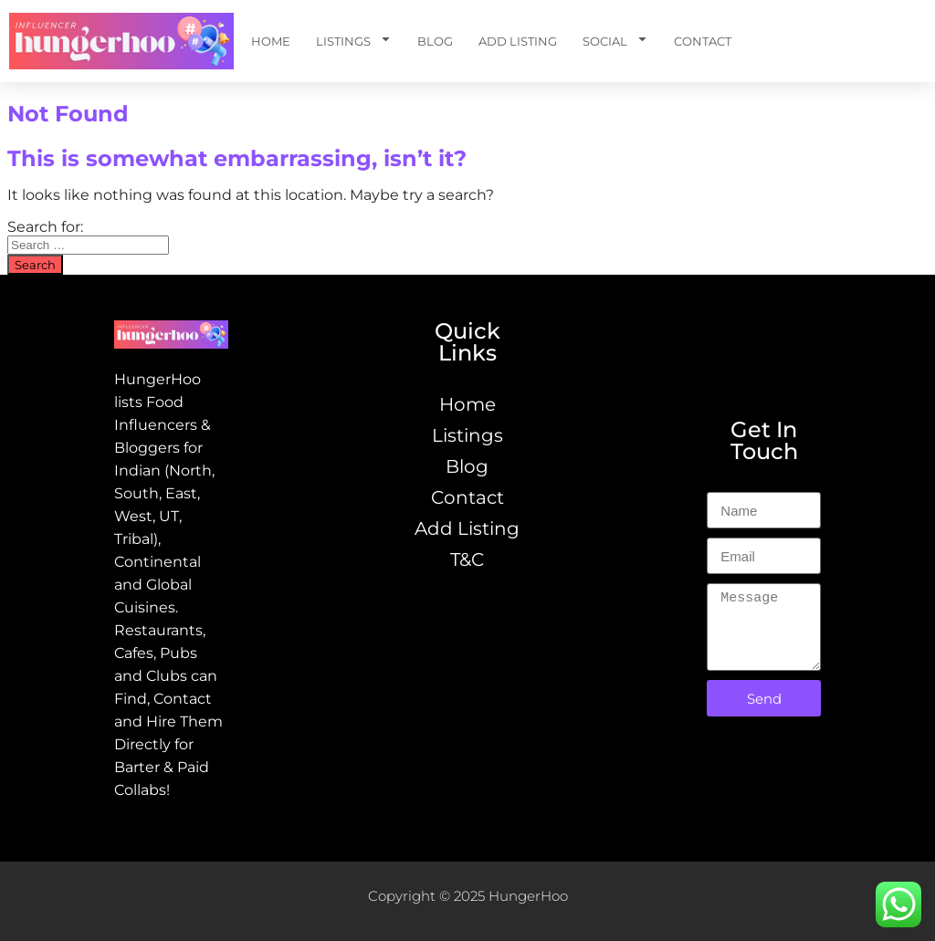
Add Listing (517, 41)
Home (270, 41)
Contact (702, 41)
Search (35, 264)
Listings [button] (354, 41)
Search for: (45, 226)
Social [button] (615, 41)
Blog (435, 41)
